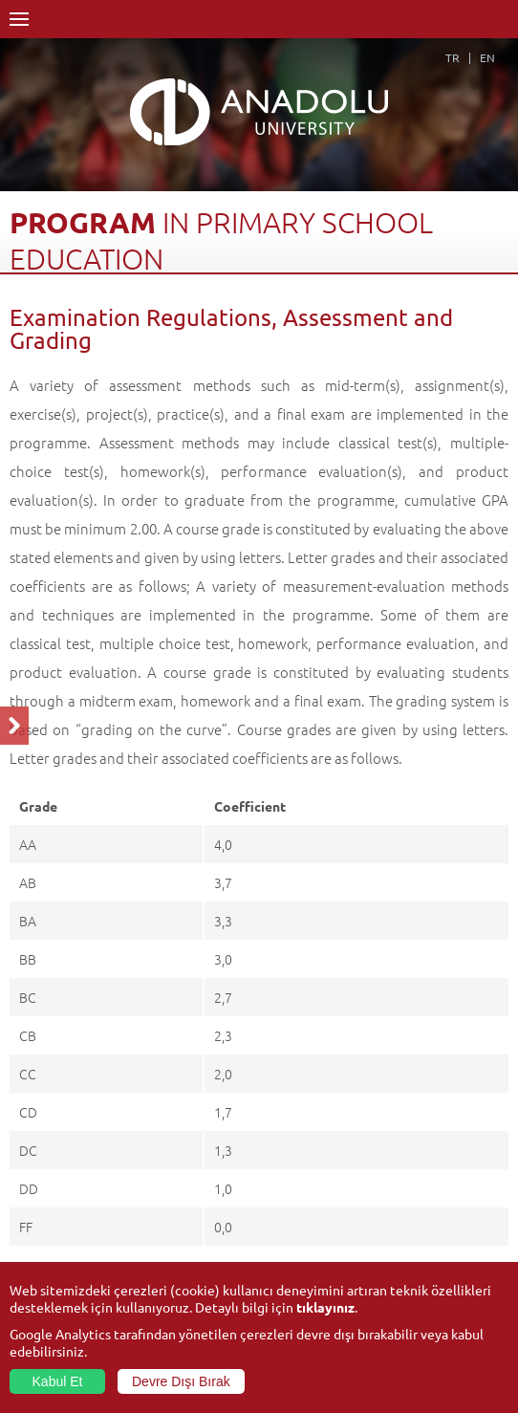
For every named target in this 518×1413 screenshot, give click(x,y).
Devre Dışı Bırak (181, 1381)
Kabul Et (57, 1381)
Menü (19, 19)
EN (487, 57)
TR (452, 57)
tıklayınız (325, 1306)
